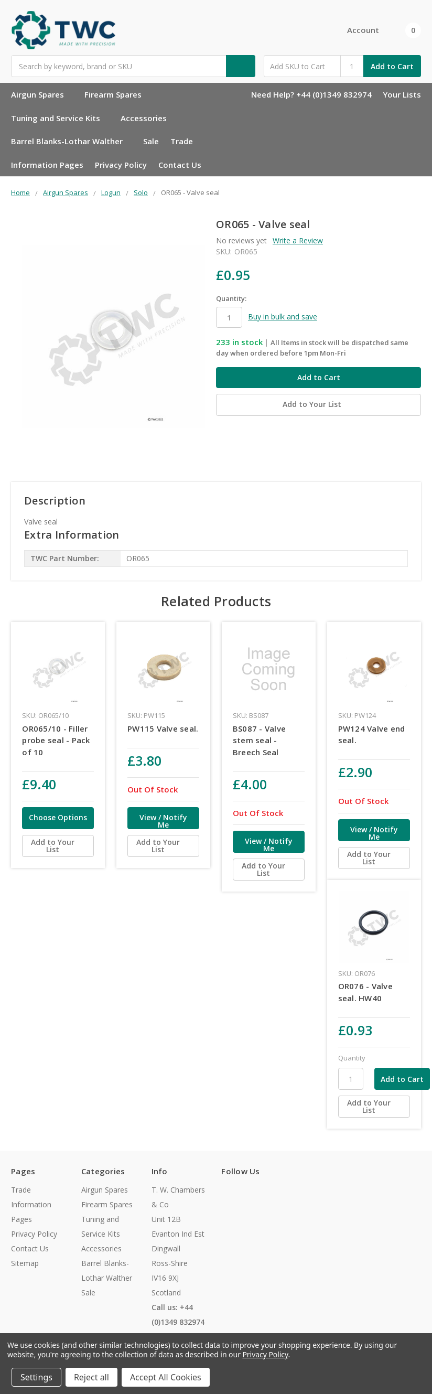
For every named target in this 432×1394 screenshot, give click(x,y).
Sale (151, 141)
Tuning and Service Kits (60, 118)
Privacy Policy (121, 164)
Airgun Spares (42, 94)
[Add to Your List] (58, 846)
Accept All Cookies (165, 1377)
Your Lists (402, 94)
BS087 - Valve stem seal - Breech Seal (259, 740)
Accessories (148, 118)
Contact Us (179, 164)
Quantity (351, 1058)
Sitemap (25, 1263)
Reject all (91, 1377)
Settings (36, 1377)
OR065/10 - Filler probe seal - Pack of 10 (56, 740)
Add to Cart (392, 66)
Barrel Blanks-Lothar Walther (71, 141)
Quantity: (231, 298)
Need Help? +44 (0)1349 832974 (311, 94)
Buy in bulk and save (282, 316)
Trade (181, 141)
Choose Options (58, 817)
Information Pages (47, 164)
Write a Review (298, 240)
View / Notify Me (163, 820)
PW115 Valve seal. (162, 728)
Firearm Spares (117, 94)
